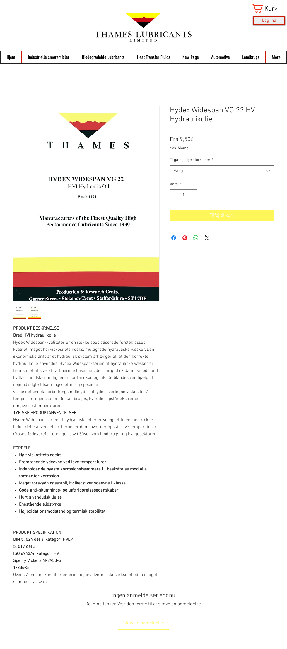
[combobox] (222, 171)
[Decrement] (174, 195)
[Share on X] (207, 237)
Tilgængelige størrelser (191, 159)
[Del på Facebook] (173, 237)
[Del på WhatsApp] (195, 237)
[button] (268, 8)
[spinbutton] (183, 195)
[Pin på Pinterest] (184, 237)
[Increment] (192, 195)
